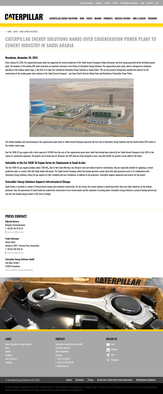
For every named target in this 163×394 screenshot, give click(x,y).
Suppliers (99, 2)
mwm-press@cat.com (15, 232)
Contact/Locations (86, 2)
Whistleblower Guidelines (129, 2)
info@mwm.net (63, 366)
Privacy (115, 2)
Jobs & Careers (11, 358)
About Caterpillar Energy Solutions (18, 344)
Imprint (107, 2)
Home (9, 31)
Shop (142, 2)
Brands (97, 18)
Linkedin (111, 350)
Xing (110, 355)
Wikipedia (112, 360)
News (82, 18)
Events (89, 18)
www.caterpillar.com (76, 390)
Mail (110, 344)
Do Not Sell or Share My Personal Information (114, 379)
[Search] (156, 3)
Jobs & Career (139, 18)
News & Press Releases (29, 31)
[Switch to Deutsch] (150, 3)
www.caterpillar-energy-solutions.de (19, 269)
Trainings (152, 18)
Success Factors (122, 18)
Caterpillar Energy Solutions (63, 18)
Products (108, 18)
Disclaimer (80, 379)
